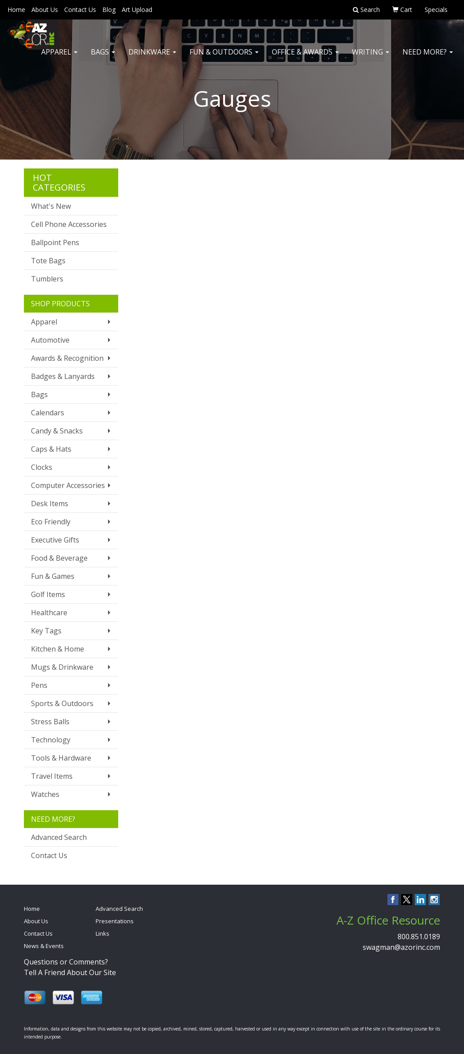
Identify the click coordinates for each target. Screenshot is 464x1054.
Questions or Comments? (66, 962)
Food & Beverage (59, 558)
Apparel (59, 57)
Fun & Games (52, 576)
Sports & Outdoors (62, 703)
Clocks (41, 467)
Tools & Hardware (61, 758)
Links (102, 933)
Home (16, 9)
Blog (109, 9)
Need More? (427, 57)
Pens (39, 685)
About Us (44, 9)
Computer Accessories (68, 485)
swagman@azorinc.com (401, 947)
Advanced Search (59, 837)
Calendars (47, 413)
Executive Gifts (55, 540)
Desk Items (49, 503)
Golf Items (48, 594)
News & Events (44, 946)
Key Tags (46, 631)
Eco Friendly (50, 522)
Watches (45, 794)
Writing (370, 57)
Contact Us (80, 9)
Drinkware (152, 57)
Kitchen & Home (57, 649)
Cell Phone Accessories (69, 224)
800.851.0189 (419, 936)
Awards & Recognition (67, 358)
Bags (103, 57)
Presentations (115, 921)
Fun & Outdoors (224, 57)
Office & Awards (305, 57)
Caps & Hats (51, 449)
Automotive (50, 340)
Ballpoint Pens (55, 242)
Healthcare (49, 612)
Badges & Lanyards (63, 376)
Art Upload (137, 9)
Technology (50, 740)
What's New (51, 206)
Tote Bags (48, 260)
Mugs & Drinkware (62, 667)
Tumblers (47, 279)
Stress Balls (50, 721)
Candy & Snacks (57, 431)
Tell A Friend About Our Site (70, 972)
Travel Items (52, 776)
